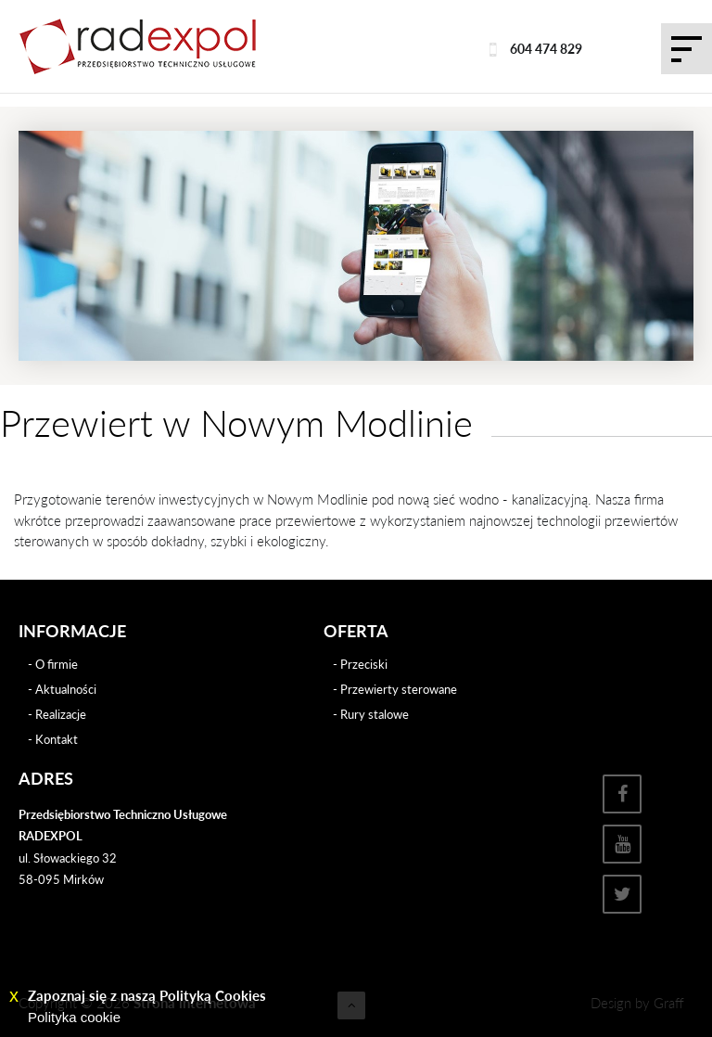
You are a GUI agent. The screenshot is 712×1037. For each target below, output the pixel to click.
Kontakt (56, 739)
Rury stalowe (374, 714)
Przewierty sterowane (398, 689)
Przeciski (364, 664)
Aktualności (65, 689)
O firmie (56, 664)
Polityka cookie (74, 1017)
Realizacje (60, 714)
